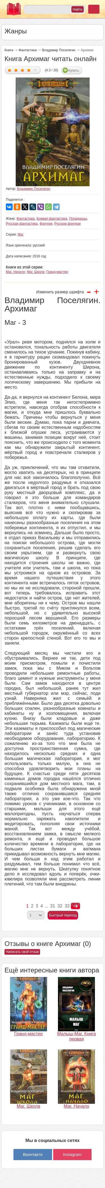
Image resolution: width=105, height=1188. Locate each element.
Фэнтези (45, 224)
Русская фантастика (22, 224)
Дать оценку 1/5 (9, 70)
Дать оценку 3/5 (22, 70)
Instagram (72, 1154)
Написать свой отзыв (22, 952)
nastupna (75, 906)
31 (52, 906)
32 (59, 906)
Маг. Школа (36, 272)
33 (67, 906)
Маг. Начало (15, 272)
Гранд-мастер (56, 272)
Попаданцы (78, 219)
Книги (8, 50)
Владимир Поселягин (58, 50)
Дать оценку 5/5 (35, 70)
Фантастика (27, 50)
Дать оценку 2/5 (16, 70)
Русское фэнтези (67, 224)
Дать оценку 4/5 (29, 70)
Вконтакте (33, 1154)
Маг (21, 234)
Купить (73, 70)
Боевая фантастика (51, 219)
